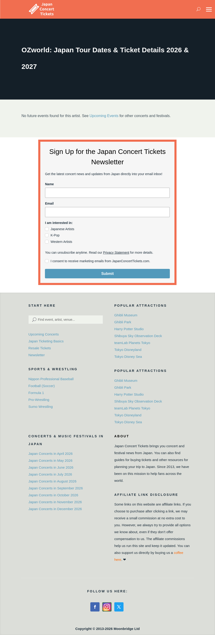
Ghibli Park (122, 322)
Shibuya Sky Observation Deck (138, 336)
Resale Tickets (39, 348)
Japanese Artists (62, 229)
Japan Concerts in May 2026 (50, 460)
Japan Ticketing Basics (46, 341)
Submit (107, 274)
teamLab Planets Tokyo (132, 343)
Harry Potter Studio (129, 329)
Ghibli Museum (125, 315)
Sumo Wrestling (40, 407)
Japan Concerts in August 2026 (52, 481)
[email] (107, 212)
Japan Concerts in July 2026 (50, 474)
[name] (107, 193)
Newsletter (36, 355)
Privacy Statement (116, 252)
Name (49, 184)
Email (49, 203)
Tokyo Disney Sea (128, 357)
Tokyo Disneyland (127, 350)
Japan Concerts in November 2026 (55, 502)
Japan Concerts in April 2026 (50, 454)
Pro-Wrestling (38, 400)
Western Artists (61, 242)
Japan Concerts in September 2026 (55, 488)
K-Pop (54, 235)
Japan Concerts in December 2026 (55, 509)
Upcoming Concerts (43, 334)
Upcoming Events (104, 116)
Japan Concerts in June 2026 (50, 467)
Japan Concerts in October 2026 (53, 495)
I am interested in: (59, 223)
